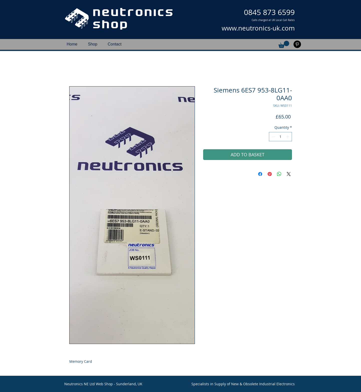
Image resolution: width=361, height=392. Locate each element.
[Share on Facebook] (260, 174)
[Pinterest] (297, 44)
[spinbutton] (280, 136)
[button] (283, 44)
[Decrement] (273, 136)
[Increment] (288, 136)
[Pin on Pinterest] (270, 174)
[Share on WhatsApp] (279, 174)
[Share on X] (289, 174)
